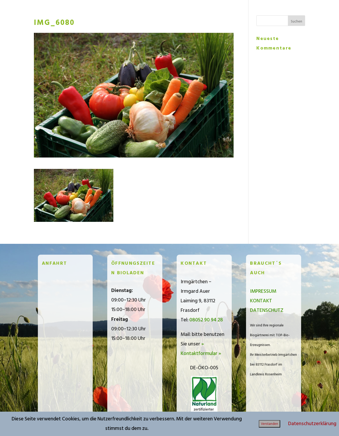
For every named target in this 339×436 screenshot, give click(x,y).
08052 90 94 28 (206, 320)
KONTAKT (261, 301)
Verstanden (269, 424)
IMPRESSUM (263, 291)
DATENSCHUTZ (266, 310)
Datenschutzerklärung (312, 424)
